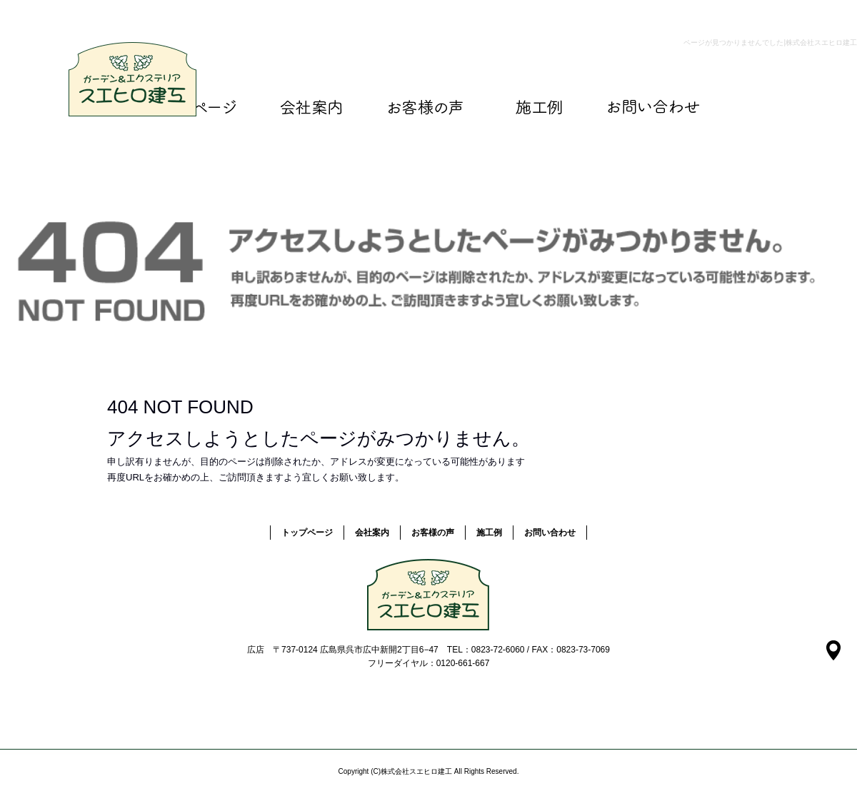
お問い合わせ (653, 107)
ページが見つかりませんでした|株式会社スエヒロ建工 (770, 42)
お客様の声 (425, 107)
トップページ (307, 533)
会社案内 (311, 107)
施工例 (539, 107)
